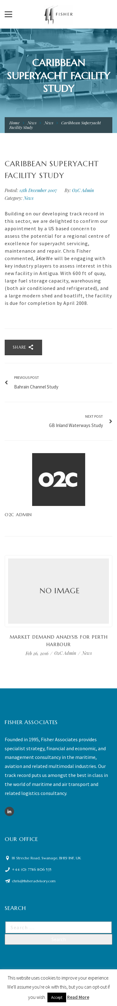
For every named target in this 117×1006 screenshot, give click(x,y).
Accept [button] (56, 997)
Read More (78, 997)
